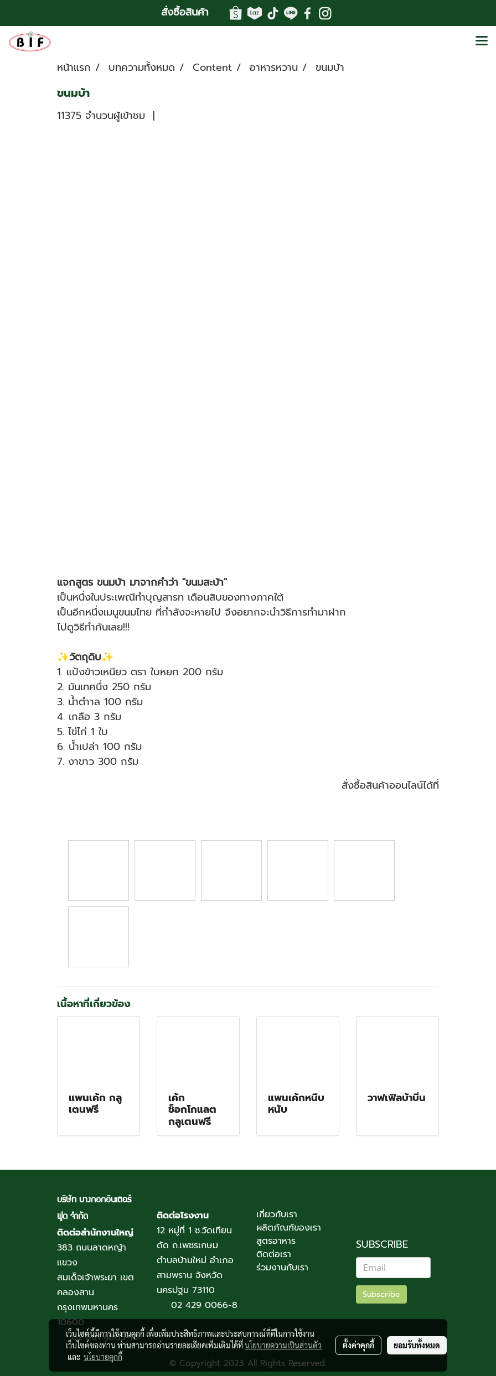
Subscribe (381, 1294)
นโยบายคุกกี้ (103, 1357)
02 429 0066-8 (204, 1305)
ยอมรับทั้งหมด (417, 1345)
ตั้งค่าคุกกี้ (358, 1345)
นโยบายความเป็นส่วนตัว (283, 1345)
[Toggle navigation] (481, 41)
